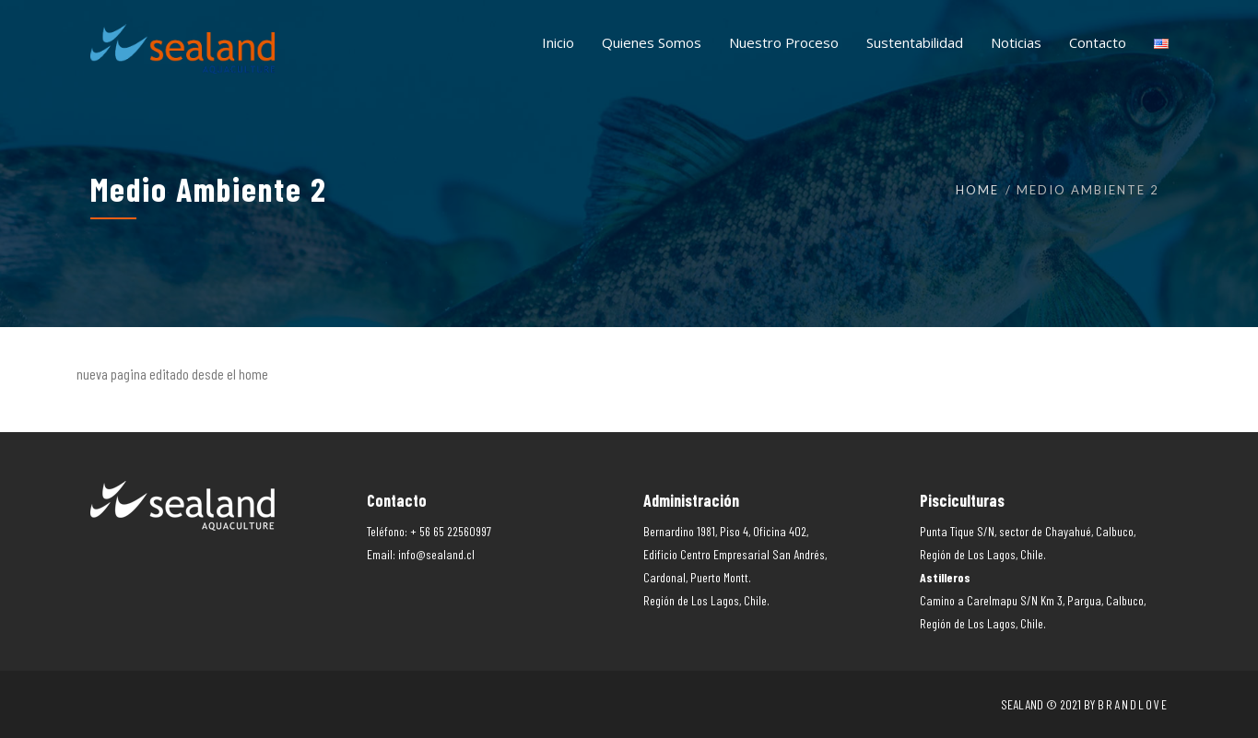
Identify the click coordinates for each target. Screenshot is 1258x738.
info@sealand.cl (436, 554)
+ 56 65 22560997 (450, 531)
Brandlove (1133, 704)
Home (977, 189)
